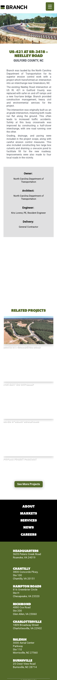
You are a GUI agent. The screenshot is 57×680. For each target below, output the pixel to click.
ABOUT (28, 506)
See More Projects (28, 484)
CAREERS (28, 534)
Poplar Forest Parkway (20, 459)
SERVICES (28, 520)
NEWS (28, 527)
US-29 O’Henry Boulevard (21, 422)
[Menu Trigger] (50, 6)
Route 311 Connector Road (22, 347)
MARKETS (28, 513)
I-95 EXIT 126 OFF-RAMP (18, 384)
